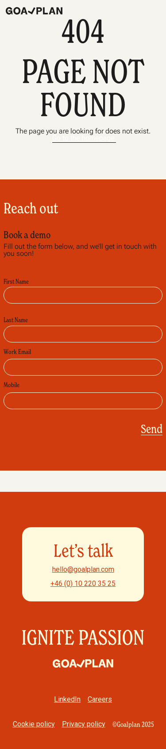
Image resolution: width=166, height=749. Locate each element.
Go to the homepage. (84, 138)
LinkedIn (67, 699)
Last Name (16, 320)
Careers (100, 699)
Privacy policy (83, 724)
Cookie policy (34, 724)
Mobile (11, 385)
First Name (16, 281)
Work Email (17, 352)
